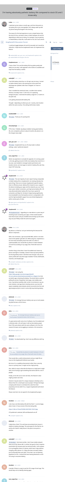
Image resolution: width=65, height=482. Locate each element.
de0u (12, 299)
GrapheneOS (14, 458)
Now (52, 41)
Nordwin (13, 402)
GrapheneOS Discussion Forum (17, 2)
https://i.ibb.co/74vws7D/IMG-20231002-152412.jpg (23, 369)
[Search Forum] (46, 2)
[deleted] (14, 275)
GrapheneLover (15, 172)
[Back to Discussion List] (2, 2)
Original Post (54, 13)
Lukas (12, 77)
